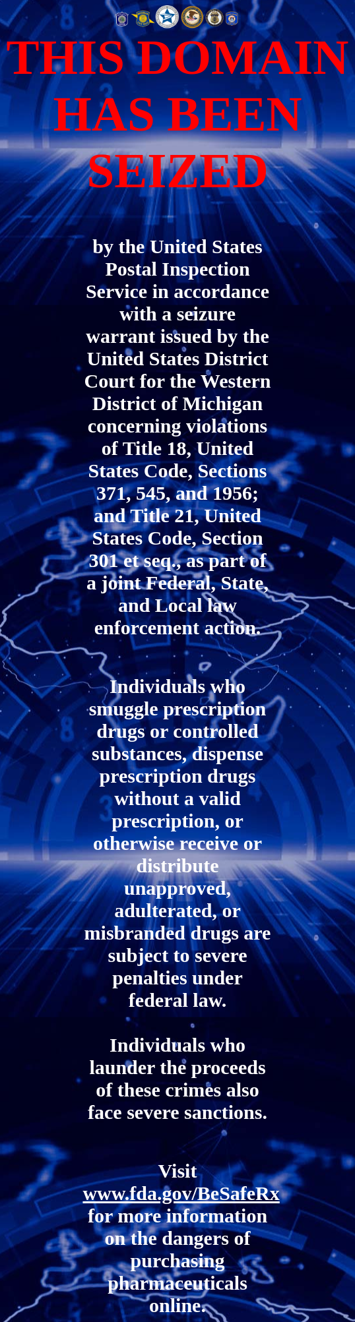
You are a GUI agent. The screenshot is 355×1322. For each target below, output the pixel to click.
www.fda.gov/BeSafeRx (180, 1193)
